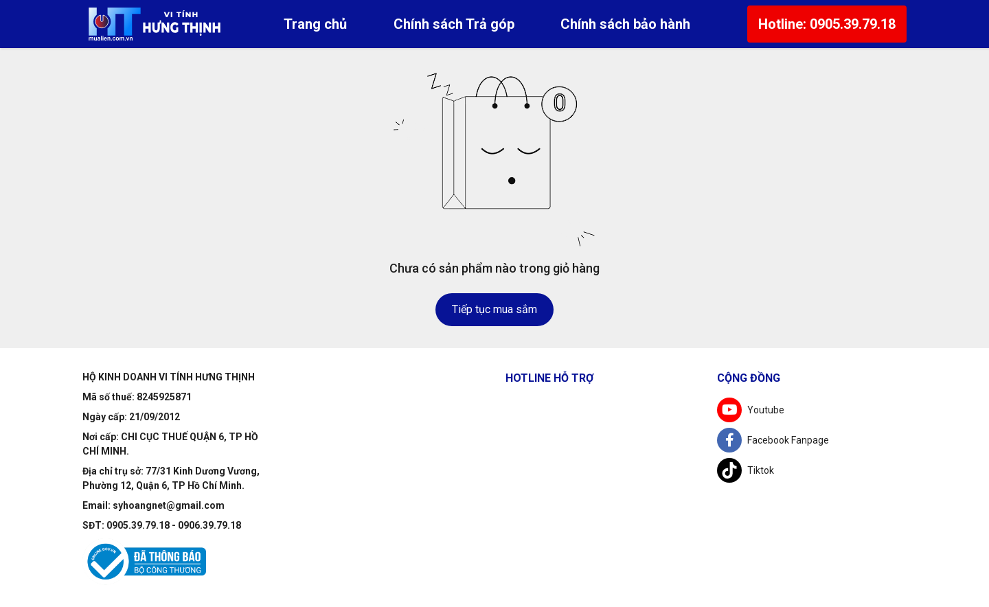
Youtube (750, 410)
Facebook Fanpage (773, 440)
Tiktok (745, 470)
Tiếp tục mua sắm (494, 309)
